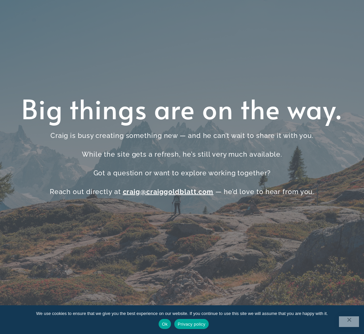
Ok (165, 324)
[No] (349, 321)
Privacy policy (191, 324)
